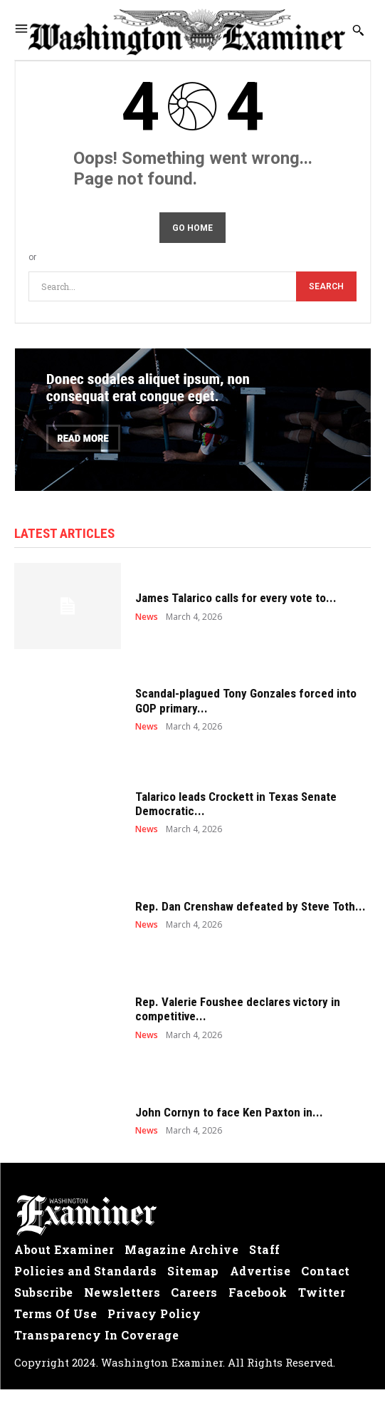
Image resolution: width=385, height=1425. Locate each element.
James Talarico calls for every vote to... (236, 598)
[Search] (326, 286)
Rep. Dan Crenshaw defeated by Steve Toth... (250, 906)
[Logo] (192, 1215)
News (146, 617)
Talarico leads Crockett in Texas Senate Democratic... (236, 803)
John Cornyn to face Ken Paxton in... (229, 1112)
